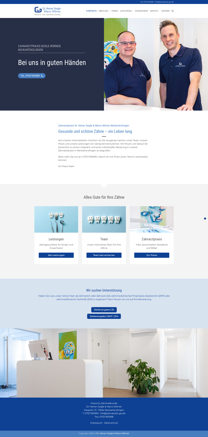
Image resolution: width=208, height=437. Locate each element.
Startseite (91, 11)
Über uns (104, 11)
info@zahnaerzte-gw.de (164, 2)
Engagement (141, 11)
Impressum (96, 423)
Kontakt (165, 11)
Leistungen (126, 11)
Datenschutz (111, 423)
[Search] (173, 10)
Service (155, 11)
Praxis (115, 11)
